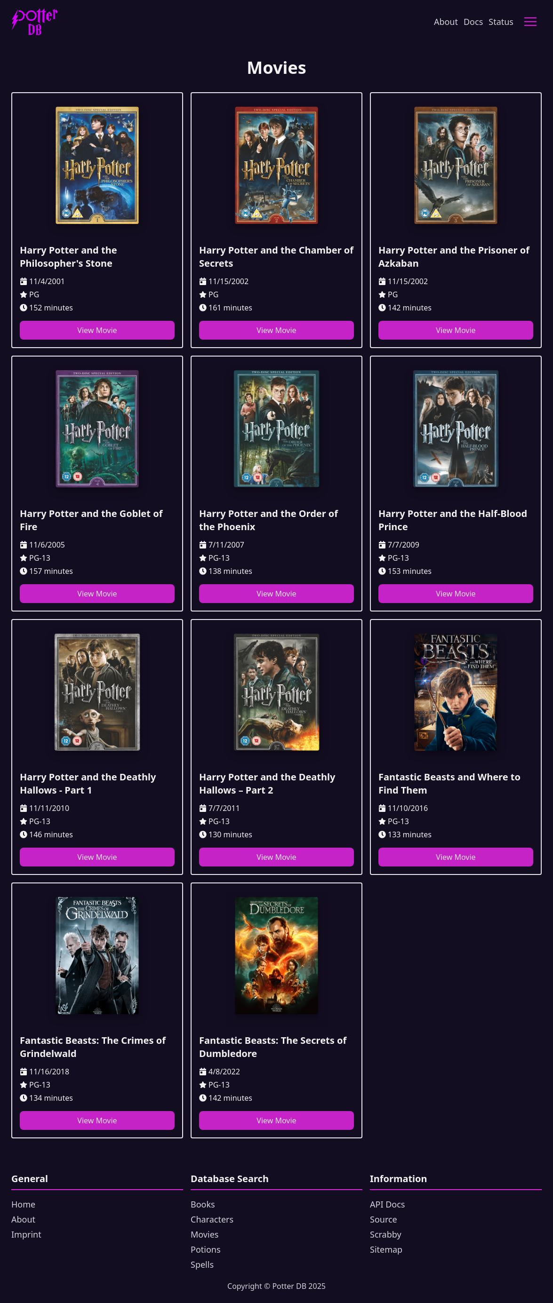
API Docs (387, 1204)
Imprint (26, 1234)
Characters (212, 1219)
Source (383, 1219)
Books (203, 1204)
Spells (202, 1264)
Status (501, 21)
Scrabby (385, 1234)
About (446, 21)
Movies (204, 1234)
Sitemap (386, 1249)
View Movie (97, 330)
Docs (473, 21)
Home (23, 1204)
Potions (206, 1249)
